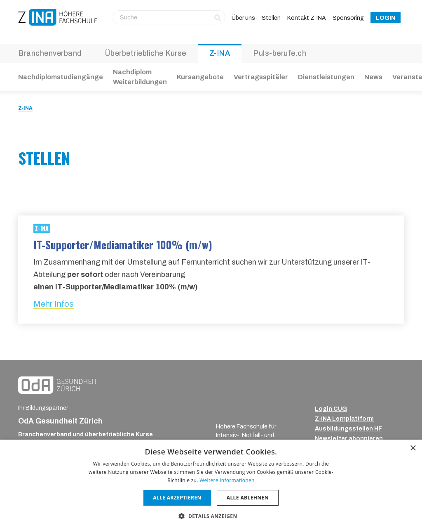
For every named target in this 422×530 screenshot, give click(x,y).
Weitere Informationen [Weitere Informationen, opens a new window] (227, 480)
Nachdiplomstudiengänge (60, 76)
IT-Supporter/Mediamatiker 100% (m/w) (122, 245)
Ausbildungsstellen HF (348, 429)
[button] (211, 516)
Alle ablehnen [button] (248, 497)
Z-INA (219, 53)
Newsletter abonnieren (349, 438)
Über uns (243, 18)
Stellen (271, 18)
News (373, 76)
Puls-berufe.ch (279, 53)
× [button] (413, 448)
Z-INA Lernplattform (344, 419)
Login (385, 18)
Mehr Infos (53, 303)
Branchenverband (50, 53)
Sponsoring (348, 18)
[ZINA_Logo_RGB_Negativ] (240, 411)
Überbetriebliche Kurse (145, 53)
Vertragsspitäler (261, 76)
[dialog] (211, 485)
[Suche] (169, 17)
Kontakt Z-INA (306, 18)
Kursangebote (200, 76)
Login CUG (331, 409)
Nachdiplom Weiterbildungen (140, 77)
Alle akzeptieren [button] (177, 497)
